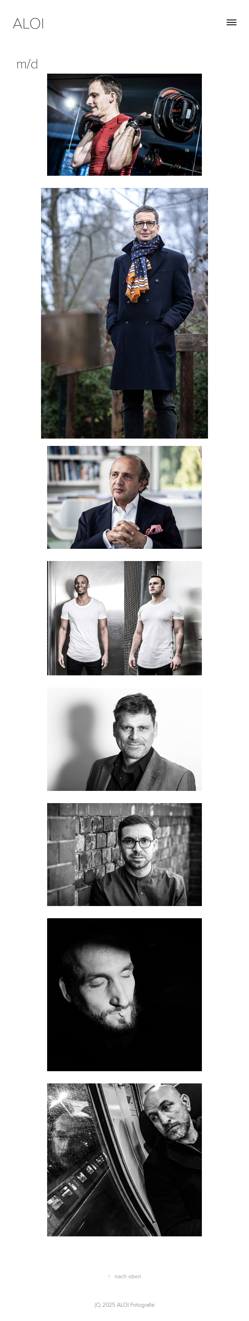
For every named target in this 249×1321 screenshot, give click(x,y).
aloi (30, 22)
